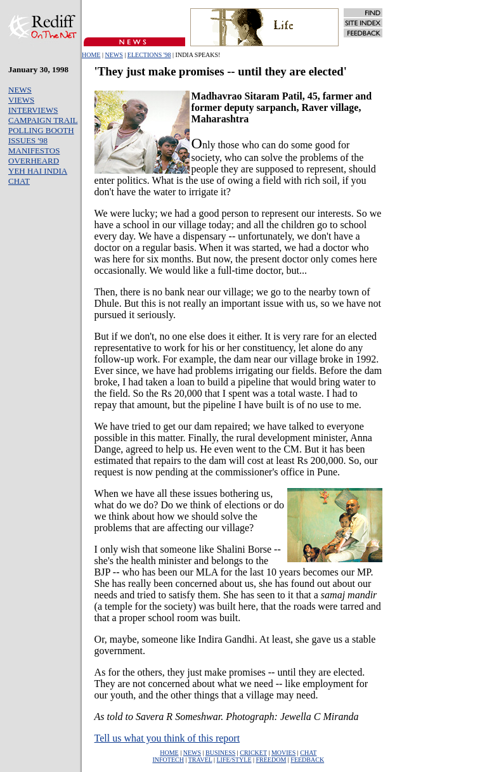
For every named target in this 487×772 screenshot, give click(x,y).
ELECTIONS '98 (149, 54)
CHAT (19, 181)
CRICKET (253, 752)
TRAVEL (200, 759)
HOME (91, 54)
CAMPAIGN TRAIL (42, 120)
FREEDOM (271, 759)
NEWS (113, 54)
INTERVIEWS (33, 110)
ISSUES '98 (28, 140)
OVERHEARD (33, 160)
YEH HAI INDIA (37, 171)
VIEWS (21, 100)
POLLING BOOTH (41, 130)
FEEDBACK (307, 759)
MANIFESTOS (34, 150)
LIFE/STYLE (234, 759)
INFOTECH (167, 759)
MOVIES (283, 752)
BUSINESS (220, 752)
